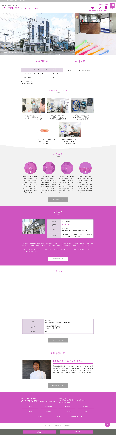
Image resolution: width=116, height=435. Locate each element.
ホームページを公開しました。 (83, 70)
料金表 (86, 411)
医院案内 (67, 406)
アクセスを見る (58, 340)
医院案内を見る (58, 258)
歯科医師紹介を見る (58, 385)
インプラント (67, 411)
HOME (30, 406)
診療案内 (85, 406)
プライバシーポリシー (76, 416)
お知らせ (58, 416)
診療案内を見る (58, 199)
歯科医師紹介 (48, 406)
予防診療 (48, 411)
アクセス (39, 416)
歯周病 (30, 411)
